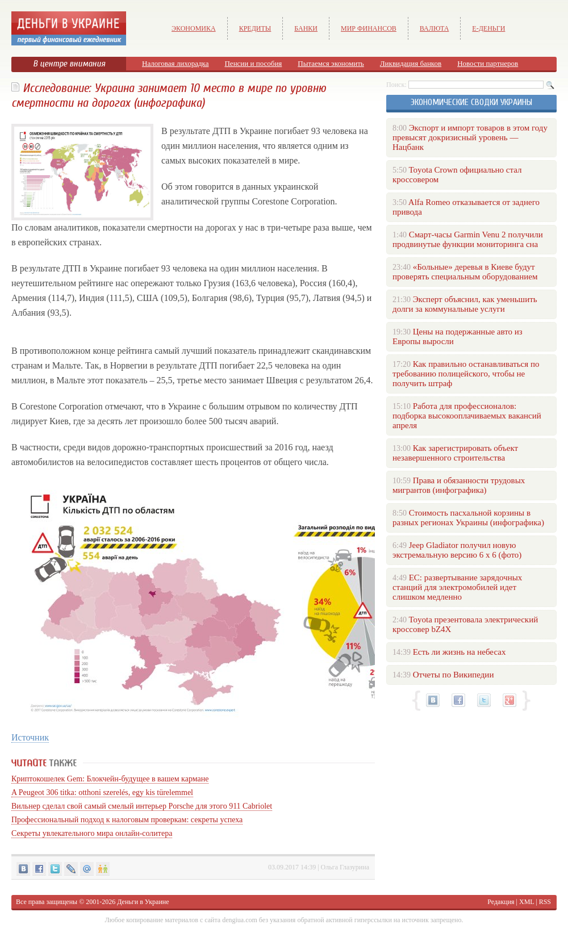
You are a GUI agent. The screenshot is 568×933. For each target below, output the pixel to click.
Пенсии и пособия (253, 63)
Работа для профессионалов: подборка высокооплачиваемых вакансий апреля (466, 415)
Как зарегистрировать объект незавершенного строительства (455, 453)
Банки (306, 28)
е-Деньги (488, 28)
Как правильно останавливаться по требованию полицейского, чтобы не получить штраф (465, 373)
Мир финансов (368, 28)
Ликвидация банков (410, 63)
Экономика (194, 28)
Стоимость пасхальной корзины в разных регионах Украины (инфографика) (468, 517)
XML (526, 902)
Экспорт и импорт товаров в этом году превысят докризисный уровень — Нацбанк (470, 137)
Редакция (500, 902)
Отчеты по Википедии (453, 674)
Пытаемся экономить (331, 63)
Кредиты (255, 28)
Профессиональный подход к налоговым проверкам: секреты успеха (127, 819)
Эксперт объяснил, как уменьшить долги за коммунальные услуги (464, 304)
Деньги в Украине (143, 902)
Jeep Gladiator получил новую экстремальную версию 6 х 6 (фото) (456, 550)
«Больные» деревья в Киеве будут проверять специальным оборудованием (464, 271)
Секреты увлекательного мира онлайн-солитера (91, 833)
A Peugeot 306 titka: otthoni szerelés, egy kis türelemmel (102, 792)
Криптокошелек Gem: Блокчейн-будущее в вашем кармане (109, 779)
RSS (545, 902)
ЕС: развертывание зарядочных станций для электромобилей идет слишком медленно (457, 587)
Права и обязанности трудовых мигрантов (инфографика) (458, 485)
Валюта (434, 28)
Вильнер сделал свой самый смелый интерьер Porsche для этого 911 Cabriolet (141, 806)
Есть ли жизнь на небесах (459, 651)
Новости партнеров (487, 63)
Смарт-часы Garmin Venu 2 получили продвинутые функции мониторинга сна (467, 239)
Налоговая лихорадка (175, 63)
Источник (30, 737)
